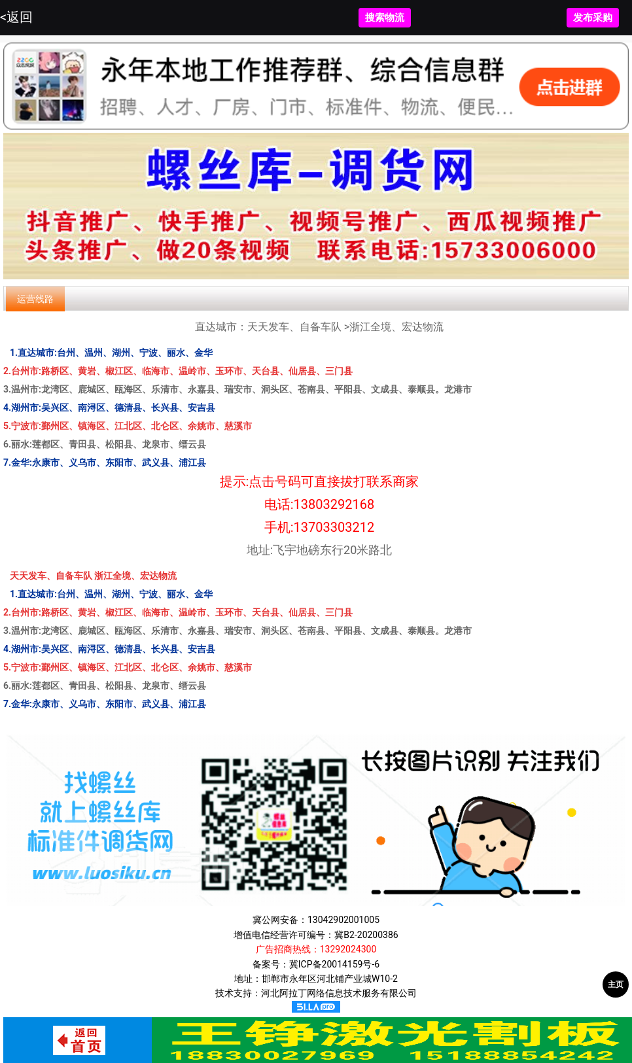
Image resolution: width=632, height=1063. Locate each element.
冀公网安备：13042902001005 (316, 920)
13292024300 (348, 949)
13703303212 (334, 527)
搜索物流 (384, 18)
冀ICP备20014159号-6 (334, 964)
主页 (615, 984)
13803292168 (334, 504)
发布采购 (592, 18)
